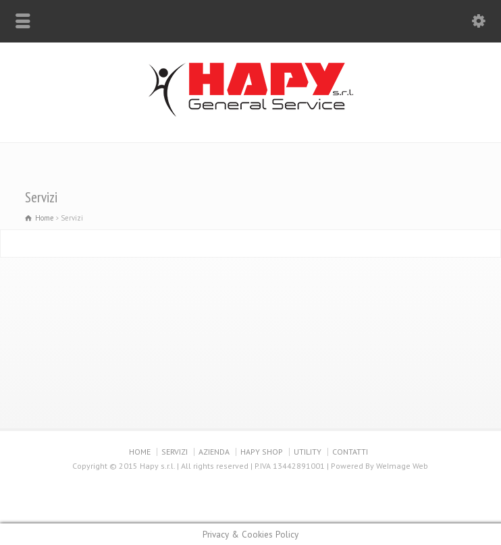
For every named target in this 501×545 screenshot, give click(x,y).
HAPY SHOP (261, 452)
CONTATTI (350, 452)
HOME (140, 452)
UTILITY (307, 452)
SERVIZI (174, 452)
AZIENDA (214, 452)
